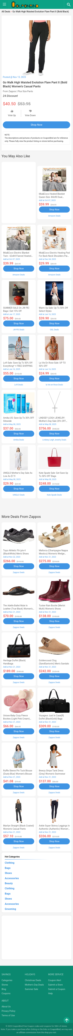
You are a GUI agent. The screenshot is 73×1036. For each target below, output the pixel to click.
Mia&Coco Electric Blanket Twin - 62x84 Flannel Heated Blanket (17, 255)
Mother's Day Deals (34, 984)
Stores (5, 984)
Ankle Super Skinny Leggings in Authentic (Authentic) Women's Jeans (54, 828)
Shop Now (36, 124)
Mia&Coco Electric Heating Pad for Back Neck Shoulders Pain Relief (54, 255)
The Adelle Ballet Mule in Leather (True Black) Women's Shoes (18, 608)
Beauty (9, 883)
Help (50, 993)
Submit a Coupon (56, 989)
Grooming (10, 908)
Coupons (6, 993)
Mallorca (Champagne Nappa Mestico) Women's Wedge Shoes (53, 553)
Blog (4, 989)
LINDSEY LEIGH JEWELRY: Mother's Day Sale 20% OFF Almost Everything (52, 421)
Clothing (9, 862)
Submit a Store (55, 984)
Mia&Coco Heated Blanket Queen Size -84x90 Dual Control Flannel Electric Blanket (54, 197)
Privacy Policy (8, 1011)
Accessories (12, 878)
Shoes (8, 873)
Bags (7, 868)
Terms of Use (8, 1015)
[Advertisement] (18, 191)
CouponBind (55, 1029)
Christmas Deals (33, 980)
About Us (6, 1006)
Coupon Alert (54, 980)
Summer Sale (31, 989)
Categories (7, 980)
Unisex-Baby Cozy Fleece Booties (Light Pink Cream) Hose (16, 718)
